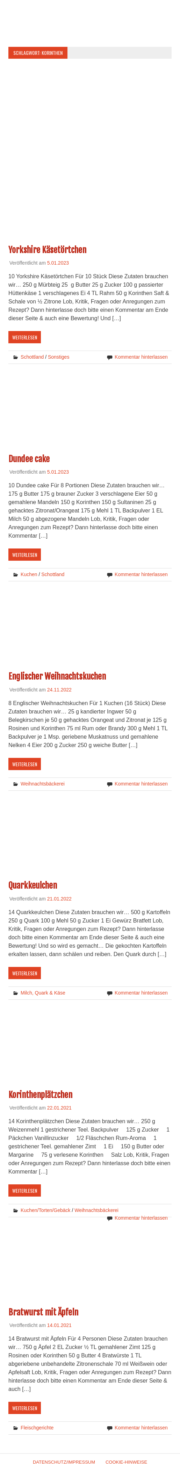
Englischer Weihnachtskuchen (57, 676)
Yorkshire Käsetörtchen (47, 250)
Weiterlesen (24, 337)
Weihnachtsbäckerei (43, 784)
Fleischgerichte (37, 1427)
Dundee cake (29, 459)
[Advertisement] (90, 113)
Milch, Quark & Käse (43, 993)
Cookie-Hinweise (126, 1462)
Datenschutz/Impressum (64, 1462)
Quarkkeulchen (32, 885)
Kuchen (29, 574)
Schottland (32, 357)
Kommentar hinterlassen (141, 357)
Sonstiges (58, 357)
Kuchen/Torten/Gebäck (45, 1210)
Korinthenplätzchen (40, 1095)
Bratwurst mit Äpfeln (43, 1312)
